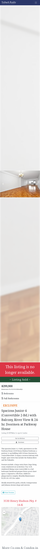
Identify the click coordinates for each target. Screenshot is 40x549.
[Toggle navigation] (35, 3)
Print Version (8, 492)
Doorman (20, 442)
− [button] (4, 512)
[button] (3, 183)
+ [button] (4, 509)
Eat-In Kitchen (20, 438)
